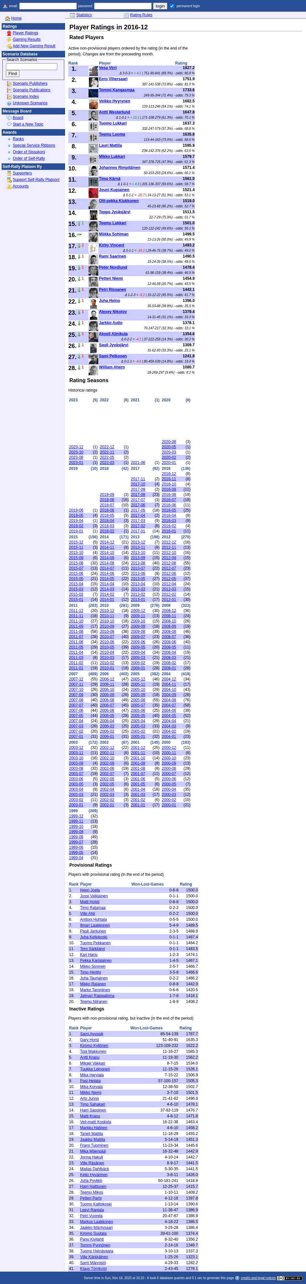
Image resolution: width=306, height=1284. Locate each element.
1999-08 (76, 837)
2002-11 (107, 753)
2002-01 (107, 805)
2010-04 (107, 652)
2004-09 (169, 695)
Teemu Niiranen (93, 1001)
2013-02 (138, 594)
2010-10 (107, 621)
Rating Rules (141, 15)
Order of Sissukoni (29, 152)
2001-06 (138, 779)
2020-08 (169, 442)
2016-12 (169, 473)
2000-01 (169, 805)
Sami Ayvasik (91, 1034)
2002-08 (107, 768)
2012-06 (169, 573)
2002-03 (107, 794)
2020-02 (169, 457)
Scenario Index (26, 96)
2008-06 (169, 642)
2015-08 (76, 563)
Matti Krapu (90, 1116)
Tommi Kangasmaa (116, 90)
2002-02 (107, 800)
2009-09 (138, 626)
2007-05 (76, 715)
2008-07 (169, 637)
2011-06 (76, 642)
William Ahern (112, 367)
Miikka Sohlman (114, 234)
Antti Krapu (89, 1057)
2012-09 (169, 558)
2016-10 (169, 484)
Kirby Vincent (111, 245)
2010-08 (107, 631)
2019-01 (76, 531)
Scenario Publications (31, 90)
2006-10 (107, 689)
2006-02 (107, 731)
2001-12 (138, 747)
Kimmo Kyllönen (94, 1045)
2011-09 (76, 626)
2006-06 (107, 710)
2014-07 (107, 568)
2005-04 (138, 721)
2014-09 (107, 558)
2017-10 (138, 484)
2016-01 (169, 531)
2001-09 (138, 763)
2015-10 (76, 552)
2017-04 (138, 515)
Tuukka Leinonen (95, 1069)
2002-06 (107, 779)
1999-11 (76, 821)
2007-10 (76, 689)
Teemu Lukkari (112, 223)
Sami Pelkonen (113, 356)
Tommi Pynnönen (95, 1245)
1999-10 (76, 826)
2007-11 (76, 684)
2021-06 (138, 462)
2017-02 (138, 526)
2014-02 (107, 594)
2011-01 (76, 668)
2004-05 (169, 715)
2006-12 (107, 679)
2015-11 (76, 547)
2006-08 (107, 700)
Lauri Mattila (110, 145)
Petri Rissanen (112, 289)
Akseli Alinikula (113, 334)
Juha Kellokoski (93, 937)
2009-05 (138, 647)
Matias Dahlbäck (94, 1169)
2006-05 (107, 715)
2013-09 (138, 558)
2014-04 (107, 584)
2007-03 (76, 726)
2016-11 (169, 479)
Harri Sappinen (93, 1110)
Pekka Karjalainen (96, 960)
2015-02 (76, 594)
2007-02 (76, 731)
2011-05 (76, 647)
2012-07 (169, 568)
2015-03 (76, 589)
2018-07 (107, 505)
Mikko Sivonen (92, 966)
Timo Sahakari (92, 1104)
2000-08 (169, 768)
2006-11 (107, 684)
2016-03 (169, 520)
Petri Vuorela (91, 1216)
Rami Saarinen (112, 256)
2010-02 (107, 663)
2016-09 (169, 489)
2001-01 (138, 805)
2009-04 (138, 652)
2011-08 (76, 631)
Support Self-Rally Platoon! (36, 179)
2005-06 (138, 710)
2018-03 (107, 526)
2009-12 (138, 610)
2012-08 (169, 563)
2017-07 (138, 500)
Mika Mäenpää (93, 1151)
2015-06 (76, 573)
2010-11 (107, 616)
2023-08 (76, 457)
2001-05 (138, 784)
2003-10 (76, 758)
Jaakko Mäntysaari (96, 1227)
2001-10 (138, 758)
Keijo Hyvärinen (93, 1174)
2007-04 (76, 721)
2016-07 (169, 500)
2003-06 (76, 779)
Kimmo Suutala (93, 1233)
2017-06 (138, 505)
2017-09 (138, 489)
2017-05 (138, 510)
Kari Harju (88, 954)
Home (16, 18)
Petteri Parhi (91, 1198)
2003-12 (76, 747)
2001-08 (138, 768)
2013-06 (138, 573)
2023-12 (76, 447)
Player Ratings (25, 33)
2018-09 (107, 494)
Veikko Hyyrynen (114, 101)
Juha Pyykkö (91, 1180)
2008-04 (169, 652)
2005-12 (138, 679)
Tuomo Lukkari (113, 123)
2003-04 (76, 789)
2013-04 (138, 584)
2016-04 (169, 515)
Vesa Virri (108, 68)
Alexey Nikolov (113, 311)
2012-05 (169, 578)
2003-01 (76, 805)
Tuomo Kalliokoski (96, 1204)
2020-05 (169, 447)
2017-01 (138, 531)
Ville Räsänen (92, 1163)
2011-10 (76, 621)
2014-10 (107, 552)
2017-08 (138, 494)
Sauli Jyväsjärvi (113, 345)
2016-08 (169, 494)
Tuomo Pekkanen (95, 943)
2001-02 (138, 800)
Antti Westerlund (114, 112)
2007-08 (76, 700)
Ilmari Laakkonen (95, 925)
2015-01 (76, 599)
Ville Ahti (87, 913)
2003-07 (76, 773)
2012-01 (169, 599)
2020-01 (169, 462)
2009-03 (138, 657)
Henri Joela (90, 890)
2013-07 (138, 568)
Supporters (22, 173)
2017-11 (138, 479)
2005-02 (138, 731)
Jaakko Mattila (92, 1139)
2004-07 (169, 705)
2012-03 (169, 589)
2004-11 (169, 684)
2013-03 (138, 589)
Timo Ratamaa (92, 907)
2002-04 (107, 789)
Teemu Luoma (112, 134)
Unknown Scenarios (30, 103)
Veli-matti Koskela (95, 1122)
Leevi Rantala (92, 1210)
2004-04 (169, 721)
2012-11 (169, 547)
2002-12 (107, 747)
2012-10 (169, 552)
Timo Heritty (90, 972)
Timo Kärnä (109, 178)
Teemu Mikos (91, 1192)
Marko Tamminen (95, 990)
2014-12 (107, 542)
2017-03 (138, 520)
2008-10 (169, 621)
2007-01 (76, 736)
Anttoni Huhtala (93, 919)
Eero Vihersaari (113, 79)
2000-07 (169, 773)
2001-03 (138, 794)
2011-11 (76, 616)
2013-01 (138, 599)
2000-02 (169, 800)
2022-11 (107, 452)
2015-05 (76, 578)
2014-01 (107, 599)
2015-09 (76, 558)
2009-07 (138, 637)
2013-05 (138, 578)
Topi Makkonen (93, 1051)
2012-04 (169, 584)
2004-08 (169, 700)
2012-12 (169, 542)
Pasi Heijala (90, 1081)
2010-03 (107, 657)
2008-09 (169, 626)
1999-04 (76, 858)
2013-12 (138, 542)
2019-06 (76, 510)
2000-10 (169, 758)
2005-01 (138, 736)
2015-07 (76, 568)
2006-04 (107, 721)
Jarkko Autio (110, 323)
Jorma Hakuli (91, 1157)
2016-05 (169, 510)
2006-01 (107, 736)
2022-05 (107, 457)
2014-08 (107, 563)
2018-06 (107, 510)
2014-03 (107, 589)
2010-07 (107, 637)
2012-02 (169, 594)
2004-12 (169, 679)
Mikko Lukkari (112, 156)
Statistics (84, 15)
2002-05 (107, 784)
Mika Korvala (91, 1086)
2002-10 (107, 758)
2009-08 (138, 631)
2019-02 (76, 526)
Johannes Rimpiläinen (119, 167)
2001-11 (138, 753)
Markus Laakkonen (96, 1221)
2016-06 (169, 505)
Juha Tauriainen (94, 978)
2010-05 (107, 647)
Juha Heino (109, 300)
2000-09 (169, 763)
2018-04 (107, 520)
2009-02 (138, 663)
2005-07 (138, 705)
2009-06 (138, 642)
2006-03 (107, 726)
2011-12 (76, 610)
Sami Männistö (93, 1263)
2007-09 (76, 695)
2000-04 (169, 789)
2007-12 (76, 679)
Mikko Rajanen (93, 984)
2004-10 (169, 689)
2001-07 (138, 773)
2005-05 (138, 715)
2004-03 (169, 726)
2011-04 (76, 652)
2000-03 (169, 794)
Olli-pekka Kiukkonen (119, 201)
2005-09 (138, 695)
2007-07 (76, 705)
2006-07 (107, 705)
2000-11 (169, 753)
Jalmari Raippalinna (97, 995)
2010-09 (107, 626)
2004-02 (169, 731)
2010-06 (107, 642)
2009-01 (138, 668)
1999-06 (76, 847)
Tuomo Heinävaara (96, 1251)
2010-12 (107, 610)
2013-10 (138, 552)
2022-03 (107, 462)
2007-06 (76, 710)
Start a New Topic (28, 124)
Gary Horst (89, 1040)
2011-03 (76, 657)
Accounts (21, 186)
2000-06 (169, 779)
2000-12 (169, 747)
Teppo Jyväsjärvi (115, 212)
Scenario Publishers (30, 83)
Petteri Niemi (111, 278)
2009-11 (138, 616)
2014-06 (107, 573)
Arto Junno (89, 1098)
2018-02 (107, 531)
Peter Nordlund (113, 267)
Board (18, 117)
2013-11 (138, 547)
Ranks (18, 139)
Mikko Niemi (90, 1092)
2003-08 (76, 768)
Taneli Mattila (91, 1133)
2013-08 (138, 563)
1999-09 (76, 831)
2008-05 (169, 647)
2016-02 (169, 526)
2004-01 (169, 736)
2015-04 (76, 584)
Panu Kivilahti (92, 1239)
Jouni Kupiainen (114, 189)
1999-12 (76, 816)
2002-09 (107, 763)
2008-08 (169, 631)
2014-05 (107, 578)
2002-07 (107, 773)
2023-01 (76, 462)
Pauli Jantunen (93, 931)
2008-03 (169, 657)
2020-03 (169, 452)
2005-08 (138, 700)
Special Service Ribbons (34, 145)
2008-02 (169, 663)
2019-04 (76, 520)
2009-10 (138, 621)
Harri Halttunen (93, 1186)
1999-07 (76, 842)
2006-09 (107, 695)
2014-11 (107, 547)
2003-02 (76, 800)
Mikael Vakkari (92, 1063)
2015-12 (76, 542)
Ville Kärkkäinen (94, 1257)
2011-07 (76, 637)
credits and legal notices (258, 1278)
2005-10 (138, 689)
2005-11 (138, 684)
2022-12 (107, 447)
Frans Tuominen (94, 1145)
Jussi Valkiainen (94, 896)
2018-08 (107, 500)
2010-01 (107, 668)
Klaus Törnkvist (93, 1268)
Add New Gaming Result (34, 46)
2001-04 (138, 789)
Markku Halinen (93, 1128)
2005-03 (138, 726)
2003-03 (76, 794)
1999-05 (76, 852)
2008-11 (169, 616)
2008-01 (169, 668)
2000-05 (169, 784)
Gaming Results (26, 39)
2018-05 (107, 515)
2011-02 (76, 663)
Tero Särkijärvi (92, 949)
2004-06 (169, 710)
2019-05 (76, 515)
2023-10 (76, 452)
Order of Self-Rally (29, 158)
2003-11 (76, 753)
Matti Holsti (89, 902)
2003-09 (76, 763)
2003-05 (76, 784)
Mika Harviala (92, 1075)
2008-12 (169, 610)
